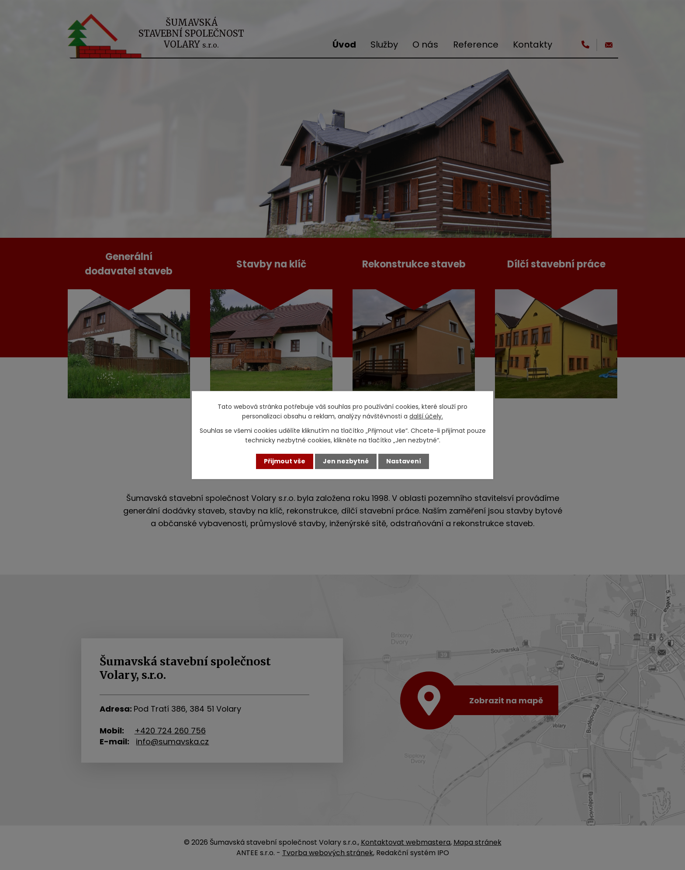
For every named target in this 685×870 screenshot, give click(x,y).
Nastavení (403, 461)
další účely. (426, 416)
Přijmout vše (284, 461)
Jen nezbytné (346, 461)
